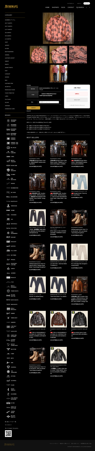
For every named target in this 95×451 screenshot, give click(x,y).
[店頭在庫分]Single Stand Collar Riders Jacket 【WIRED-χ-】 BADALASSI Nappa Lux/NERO (58, 162)
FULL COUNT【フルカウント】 (79, 191)
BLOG (63, 7)
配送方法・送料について (65, 443)
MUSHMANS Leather (34, 159)
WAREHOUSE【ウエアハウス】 (58, 262)
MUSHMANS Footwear (77, 227)
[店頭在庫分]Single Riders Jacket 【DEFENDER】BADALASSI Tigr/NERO (37, 162)
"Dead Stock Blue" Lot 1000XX (58, 296)
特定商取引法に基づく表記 (86, 443)
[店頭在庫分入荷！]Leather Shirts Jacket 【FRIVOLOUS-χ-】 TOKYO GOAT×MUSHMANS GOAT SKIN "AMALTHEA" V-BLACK (58, 197)
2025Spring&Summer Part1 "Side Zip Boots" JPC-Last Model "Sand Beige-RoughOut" (79, 231)
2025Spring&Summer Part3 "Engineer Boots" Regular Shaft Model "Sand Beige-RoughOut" (37, 265)
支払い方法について (75, 443)
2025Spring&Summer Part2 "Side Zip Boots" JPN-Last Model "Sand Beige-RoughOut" (37, 369)
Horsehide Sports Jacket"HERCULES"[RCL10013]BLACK (79, 334)
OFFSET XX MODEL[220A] (36, 296)
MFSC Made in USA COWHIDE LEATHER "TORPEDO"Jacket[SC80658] (58, 233)
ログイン (79, 3)
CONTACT (71, 7)
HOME (47, 7)
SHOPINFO (55, 7)
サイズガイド (8, 424)
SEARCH (80, 7)
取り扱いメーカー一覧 (10, 421)
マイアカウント (70, 3)
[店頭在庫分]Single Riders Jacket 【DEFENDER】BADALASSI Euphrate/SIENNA (79, 162)
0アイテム (86, 3)
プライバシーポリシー (54, 443)
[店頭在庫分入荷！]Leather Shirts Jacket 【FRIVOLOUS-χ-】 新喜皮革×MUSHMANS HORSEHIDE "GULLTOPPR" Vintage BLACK (37, 197)
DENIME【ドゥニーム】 (35, 295)
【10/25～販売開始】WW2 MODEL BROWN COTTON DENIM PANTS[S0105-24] (37, 231)
